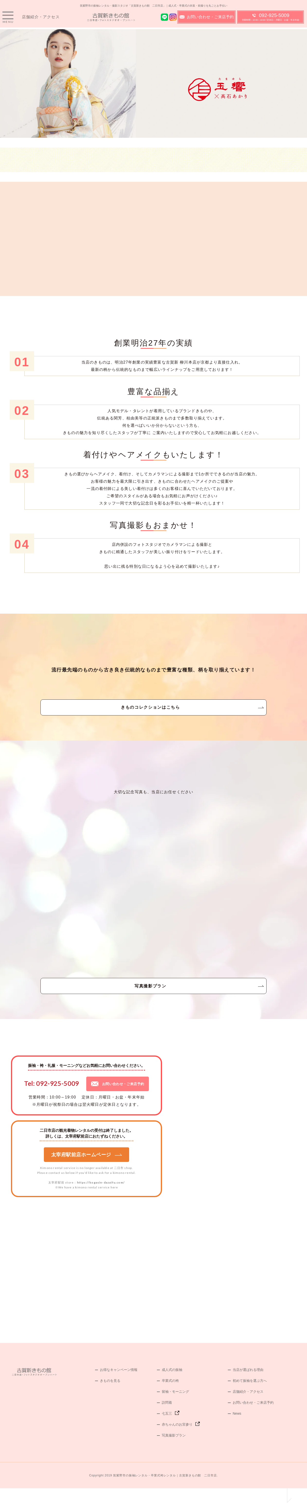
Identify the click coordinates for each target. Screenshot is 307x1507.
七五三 (167, 1432)
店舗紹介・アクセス (41, 19)
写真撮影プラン (153, 1000)
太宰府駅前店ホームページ (86, 1173)
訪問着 (167, 1421)
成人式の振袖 (172, 1388)
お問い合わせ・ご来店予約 (207, 19)
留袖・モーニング (175, 1410)
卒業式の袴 (170, 1399)
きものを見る (110, 1399)
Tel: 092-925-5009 (51, 1102)
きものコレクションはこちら (153, 713)
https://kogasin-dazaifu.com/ (101, 1201)
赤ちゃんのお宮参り (177, 1443)
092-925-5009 (270, 19)
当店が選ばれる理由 (248, 1388)
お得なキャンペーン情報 (118, 1388)
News (237, 1432)
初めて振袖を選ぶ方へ (250, 1399)
